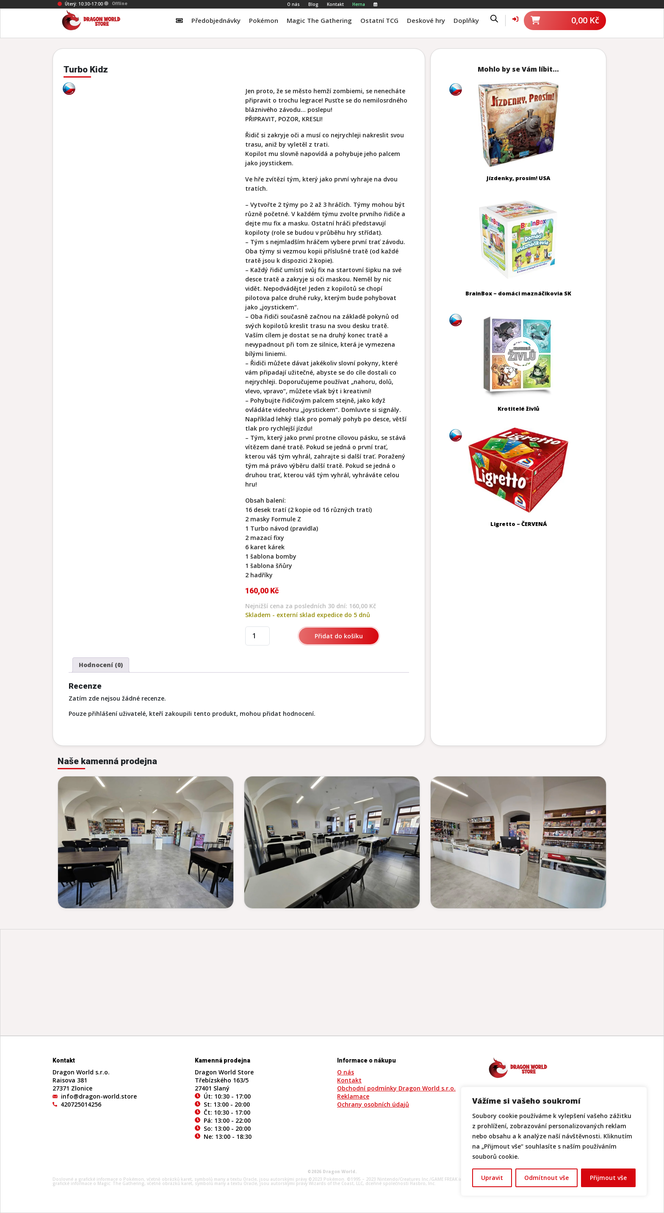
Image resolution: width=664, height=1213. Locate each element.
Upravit (492, 1178)
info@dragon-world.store (99, 1096)
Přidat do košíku (339, 636)
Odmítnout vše (546, 1178)
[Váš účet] (515, 19)
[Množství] (257, 635)
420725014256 (81, 1104)
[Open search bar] (494, 18)
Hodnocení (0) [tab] (101, 665)
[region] (554, 1141)
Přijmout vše (608, 1178)
